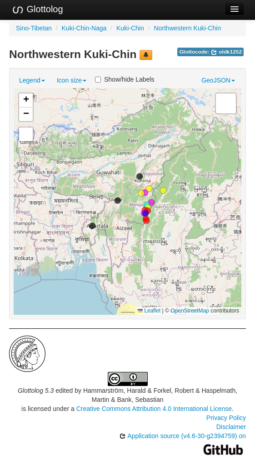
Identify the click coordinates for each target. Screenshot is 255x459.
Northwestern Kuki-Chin (187, 28)
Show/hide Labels (125, 79)
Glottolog (37, 9)
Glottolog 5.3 (36, 390)
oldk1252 (226, 52)
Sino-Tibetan (34, 28)
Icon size (71, 80)
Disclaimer (231, 426)
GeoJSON (218, 80)
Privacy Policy (226, 417)
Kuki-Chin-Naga (84, 28)
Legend (32, 80)
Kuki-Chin (130, 28)
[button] (145, 213)
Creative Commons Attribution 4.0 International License (154, 408)
